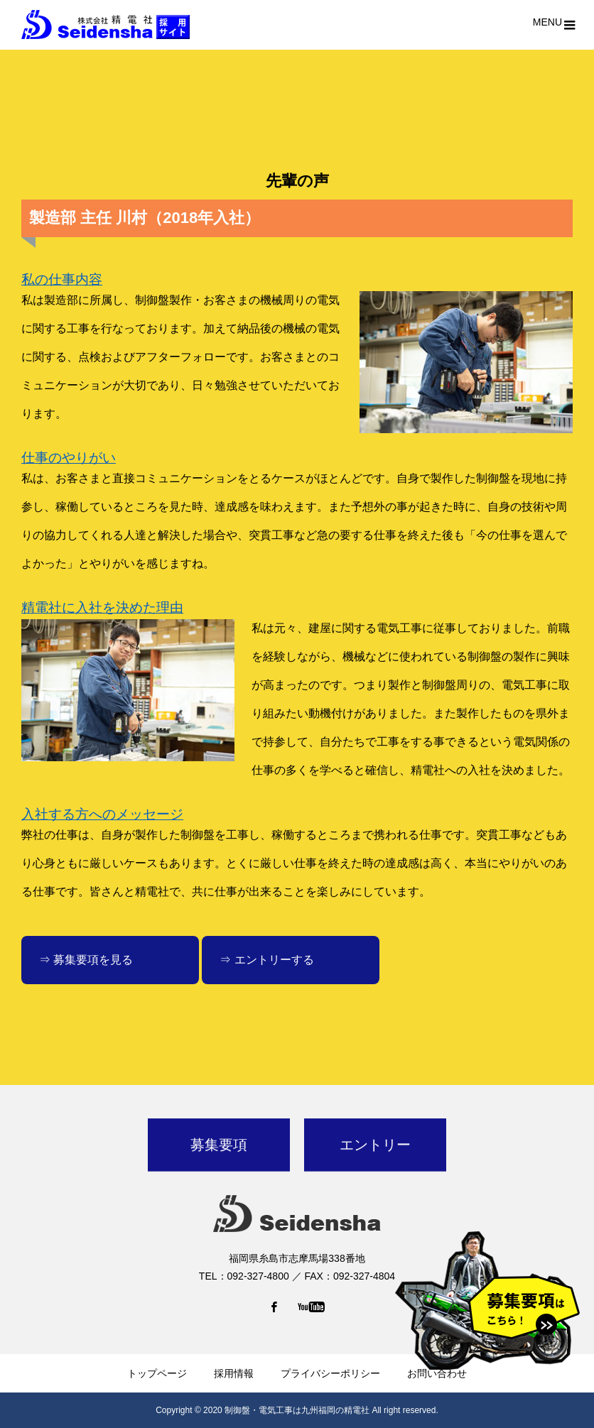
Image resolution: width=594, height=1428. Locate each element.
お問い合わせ (437, 1373)
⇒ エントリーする (266, 960)
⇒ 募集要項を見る (86, 960)
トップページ (157, 1373)
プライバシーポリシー (330, 1373)
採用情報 (234, 1373)
